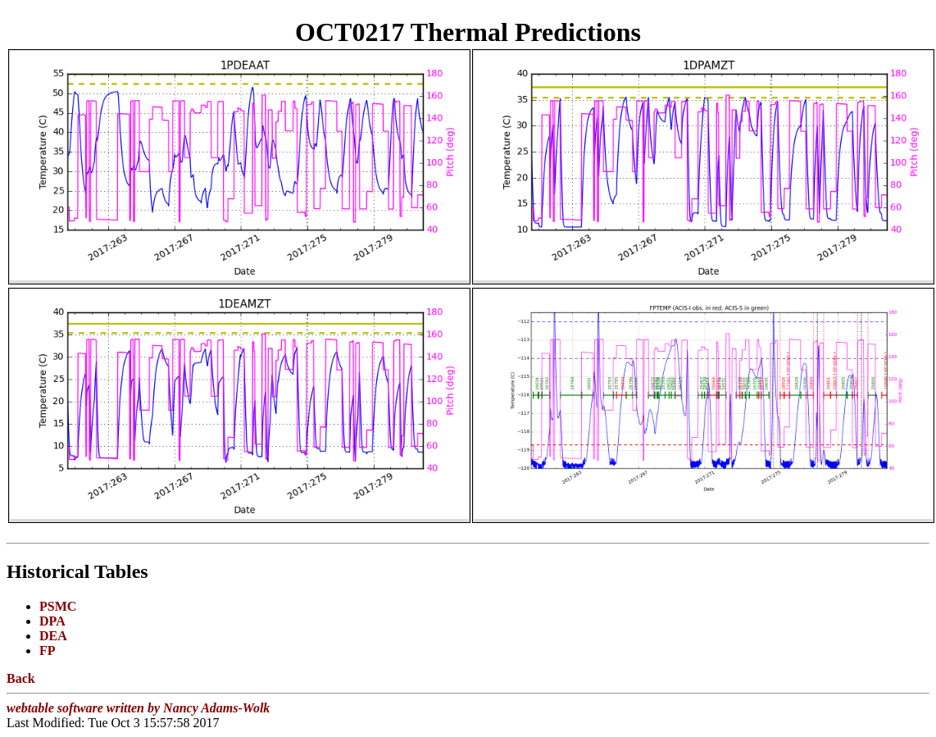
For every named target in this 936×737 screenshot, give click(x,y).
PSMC (57, 606)
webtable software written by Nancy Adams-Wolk (138, 708)
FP (47, 650)
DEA (53, 636)
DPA (52, 621)
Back (21, 678)
